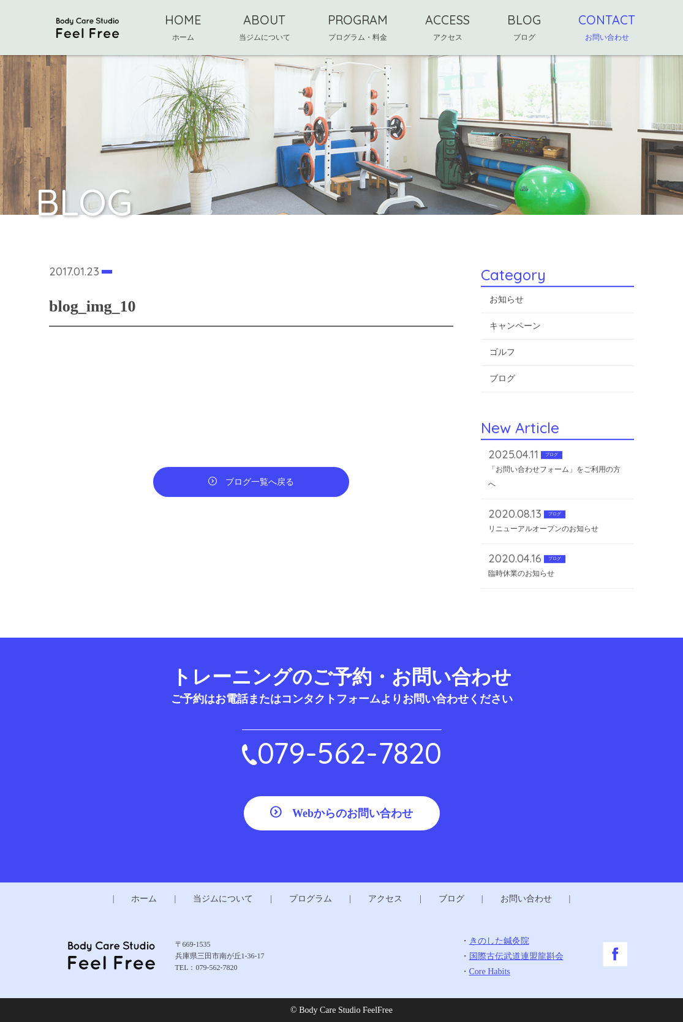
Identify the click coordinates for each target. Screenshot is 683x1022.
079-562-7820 (349, 752)
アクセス (385, 898)
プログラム (310, 898)
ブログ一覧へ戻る (259, 483)
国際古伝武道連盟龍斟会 (516, 956)
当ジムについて (223, 898)
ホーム (144, 898)
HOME (183, 27)
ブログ (502, 380)
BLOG (524, 27)
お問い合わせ (526, 898)
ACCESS (447, 27)
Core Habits (489, 971)
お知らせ (506, 301)
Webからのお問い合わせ (352, 813)
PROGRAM (358, 27)
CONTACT (606, 27)
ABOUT (264, 27)
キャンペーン (515, 327)
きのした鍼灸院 (499, 941)
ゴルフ (502, 354)
